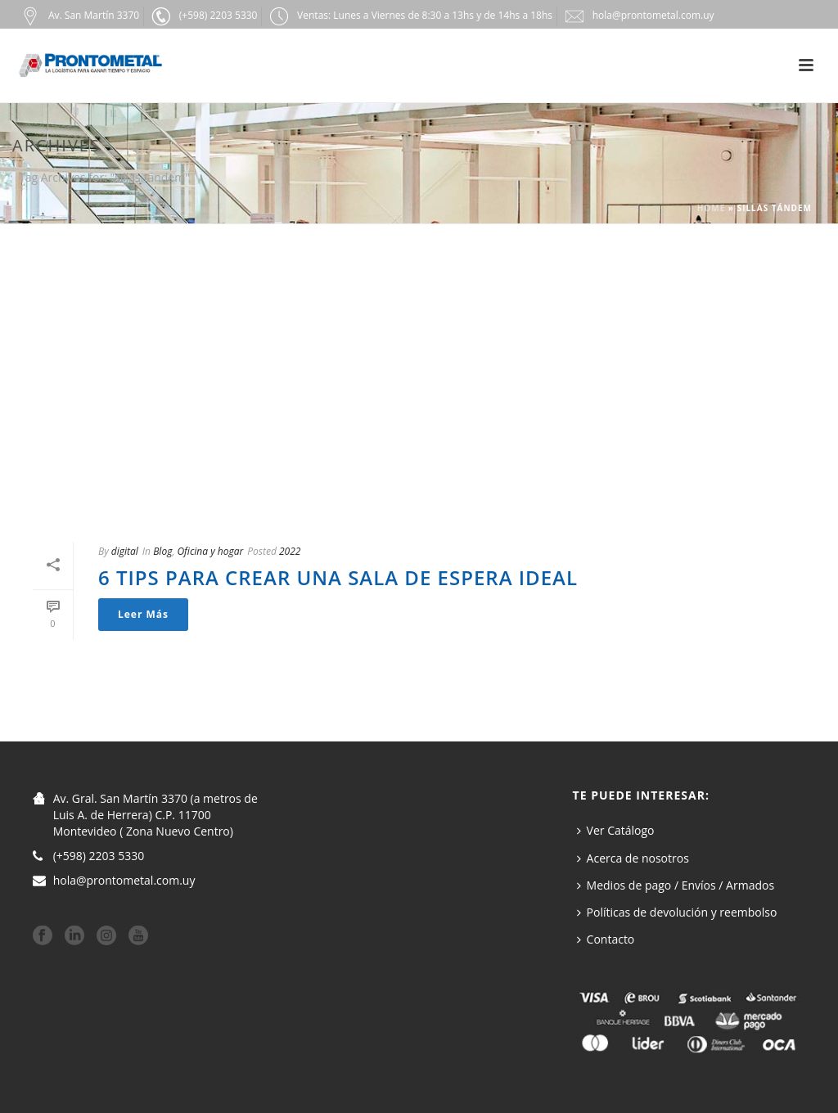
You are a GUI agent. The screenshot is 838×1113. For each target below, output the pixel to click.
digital (124, 551)
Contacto (606, 939)
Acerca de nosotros (633, 858)
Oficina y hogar (210, 551)
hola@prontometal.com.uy (124, 880)
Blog (162, 551)
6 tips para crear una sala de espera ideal (338, 577)
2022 (289, 551)
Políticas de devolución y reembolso (677, 912)
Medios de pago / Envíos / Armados (676, 885)
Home (711, 208)
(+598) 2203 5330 (99, 856)
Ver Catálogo (616, 830)
